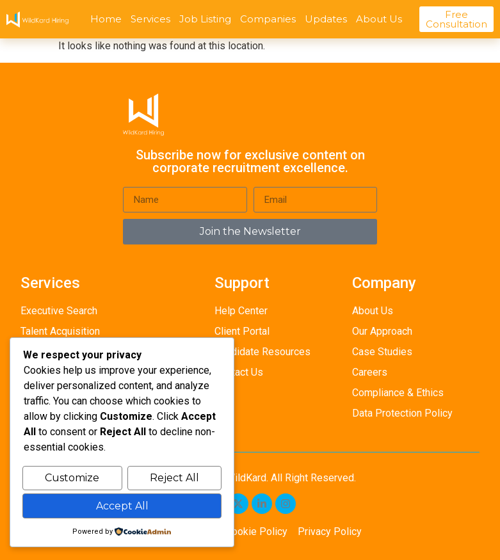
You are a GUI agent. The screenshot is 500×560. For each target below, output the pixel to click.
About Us (379, 19)
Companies (268, 19)
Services (150, 19)
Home (106, 19)
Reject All (174, 478)
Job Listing (205, 19)
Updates (326, 19)
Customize (72, 478)
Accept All (122, 506)
